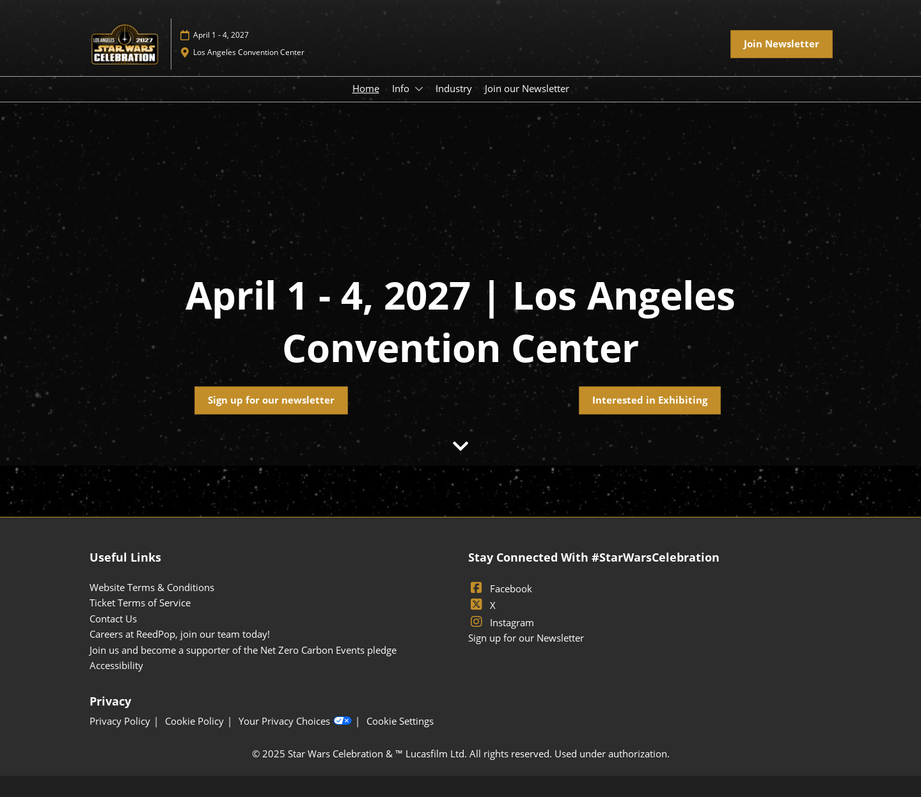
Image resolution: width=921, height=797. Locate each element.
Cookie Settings (400, 721)
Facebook (500, 588)
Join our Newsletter (527, 88)
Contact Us (113, 618)
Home (365, 88)
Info (402, 88)
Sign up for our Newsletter (526, 637)
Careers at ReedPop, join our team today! (180, 633)
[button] (781, 44)
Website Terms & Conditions (152, 587)
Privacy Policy (120, 721)
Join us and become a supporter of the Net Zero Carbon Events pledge (243, 649)
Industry (454, 88)
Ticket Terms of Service (140, 602)
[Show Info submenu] (419, 88)
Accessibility (116, 665)
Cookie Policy (194, 721)
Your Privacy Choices (295, 721)
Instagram (501, 622)
